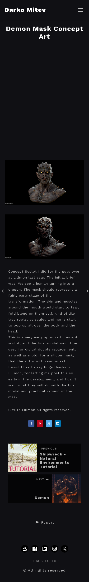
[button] (44, 523)
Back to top (46, 561)
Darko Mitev (25, 9)
